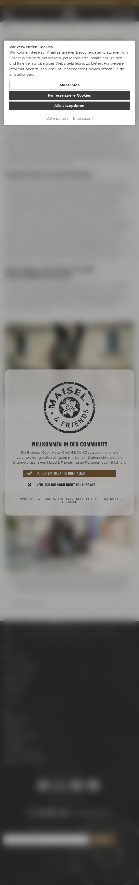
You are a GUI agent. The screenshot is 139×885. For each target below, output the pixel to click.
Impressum (83, 118)
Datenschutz (57, 118)
